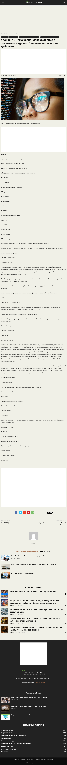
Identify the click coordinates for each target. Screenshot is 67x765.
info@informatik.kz (39, 682)
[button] (64, 2)
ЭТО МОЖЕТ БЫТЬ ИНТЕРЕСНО (27, 552)
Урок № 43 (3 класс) (7, 523)
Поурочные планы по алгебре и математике (29, 36)
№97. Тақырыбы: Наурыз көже (22, 573)
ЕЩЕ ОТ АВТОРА (45, 552)
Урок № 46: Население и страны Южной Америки (53, 524)
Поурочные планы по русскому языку (13, 735)
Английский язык (7, 746)
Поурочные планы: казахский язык (22, 715)
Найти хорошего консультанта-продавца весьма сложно (29, 697)
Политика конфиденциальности (44, 759)
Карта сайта (30, 759)
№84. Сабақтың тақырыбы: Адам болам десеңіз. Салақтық (33, 564)
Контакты (23, 759)
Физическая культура (8, 749)
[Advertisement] (33, 18)
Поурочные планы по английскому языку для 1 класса (28, 706)
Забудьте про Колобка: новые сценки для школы (32, 591)
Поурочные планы (21, 34)
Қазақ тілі (4, 752)
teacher (5, 75)
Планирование (10, 34)
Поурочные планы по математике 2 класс (49, 36)
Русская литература (8, 741)
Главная (16, 759)
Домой (3, 34)
